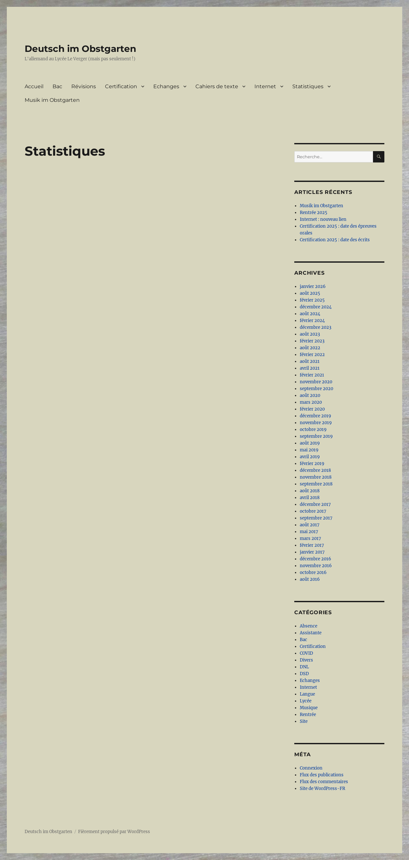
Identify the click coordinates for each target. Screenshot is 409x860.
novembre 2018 (316, 477)
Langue (307, 694)
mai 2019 (309, 450)
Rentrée (308, 714)
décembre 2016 (315, 559)
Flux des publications (322, 775)
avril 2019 (310, 457)
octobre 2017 (313, 511)
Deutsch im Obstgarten (80, 48)
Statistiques (307, 86)
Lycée (305, 701)
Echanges (166, 86)
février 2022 (312, 354)
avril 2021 (310, 368)
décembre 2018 (315, 470)
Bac (57, 86)
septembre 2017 (316, 518)
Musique (309, 708)
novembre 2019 (316, 422)
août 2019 (310, 443)
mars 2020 (311, 402)
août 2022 (310, 348)
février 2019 (312, 463)
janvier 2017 (312, 552)
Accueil (34, 86)
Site (304, 721)
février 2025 (312, 300)
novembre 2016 (316, 565)
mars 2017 (310, 538)
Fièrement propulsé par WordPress (114, 831)
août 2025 (310, 293)
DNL (304, 667)
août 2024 (310, 314)
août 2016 (310, 579)
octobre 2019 (313, 429)
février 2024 (312, 320)
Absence (308, 626)
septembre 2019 (316, 436)
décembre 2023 (315, 327)
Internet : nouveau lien (323, 219)
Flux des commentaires (324, 781)
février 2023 (312, 341)
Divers (306, 660)
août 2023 (310, 334)
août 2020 (310, 395)
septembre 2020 (316, 388)
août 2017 (310, 525)
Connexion (311, 768)
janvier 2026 (313, 286)
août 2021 (310, 361)
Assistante (310, 633)
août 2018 (310, 491)
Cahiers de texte (216, 86)
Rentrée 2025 (313, 212)
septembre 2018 (316, 484)
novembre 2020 (316, 382)
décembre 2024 (316, 307)
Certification (121, 86)
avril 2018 (310, 497)
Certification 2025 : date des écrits (335, 240)
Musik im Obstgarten (52, 100)
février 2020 (312, 409)
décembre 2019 (315, 416)
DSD (304, 673)
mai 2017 (309, 531)
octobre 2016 (313, 572)
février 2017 (312, 545)
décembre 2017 (315, 504)
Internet (265, 86)
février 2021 (312, 375)
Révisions (83, 86)
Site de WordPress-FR (322, 788)
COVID (306, 653)
